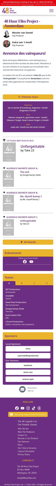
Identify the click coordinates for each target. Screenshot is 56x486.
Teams (9, 277)
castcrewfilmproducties (27, 355)
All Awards (28, 242)
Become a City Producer (28, 438)
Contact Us (22, 435)
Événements (13, 253)
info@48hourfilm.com (26, 478)
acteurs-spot (28, 379)
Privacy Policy (24, 454)
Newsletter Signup (32, 389)
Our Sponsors (23, 441)
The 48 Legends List (27, 421)
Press (20, 445)
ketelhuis (28, 365)
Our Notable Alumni (27, 424)
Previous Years (28, 96)
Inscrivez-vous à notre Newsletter (28, 414)
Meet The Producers (26, 432)
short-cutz (28, 372)
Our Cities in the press (27, 448)
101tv (28, 349)
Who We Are (23, 429)
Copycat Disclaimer (26, 451)
